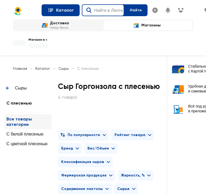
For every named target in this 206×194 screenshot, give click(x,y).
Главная (20, 68)
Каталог (42, 68)
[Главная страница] (25, 11)
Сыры (63, 68)
